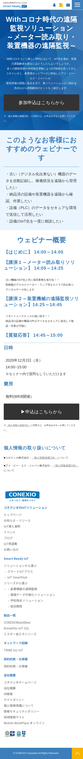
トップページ (13, 514)
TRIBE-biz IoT (13, 650)
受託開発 (16, 606)
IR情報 (8, 694)
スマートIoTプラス (20, 571)
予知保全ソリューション (26, 600)
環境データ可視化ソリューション (32, 594)
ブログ (8, 538)
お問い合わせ (68, 4)
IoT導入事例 (12, 526)
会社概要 (10, 688)
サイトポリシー (14, 699)
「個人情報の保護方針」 (18, 425)
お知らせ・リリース (17, 520)
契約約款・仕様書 (16, 666)
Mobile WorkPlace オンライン (24, 723)
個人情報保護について (19, 705)
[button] (77, 5)
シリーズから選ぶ (15, 583)
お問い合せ (11, 549)
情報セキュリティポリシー (21, 711)
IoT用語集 (10, 543)
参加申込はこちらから (41, 102)
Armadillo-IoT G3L (16, 628)
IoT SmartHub (17, 577)
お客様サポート (54, 4)
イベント (10, 532)
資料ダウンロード (60, 4)
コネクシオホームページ (20, 682)
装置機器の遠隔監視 (23, 589)
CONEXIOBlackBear (17, 622)
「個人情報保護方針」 (45, 457)
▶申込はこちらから (41, 411)
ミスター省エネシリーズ (20, 634)
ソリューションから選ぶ (20, 565)
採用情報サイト (14, 717)
